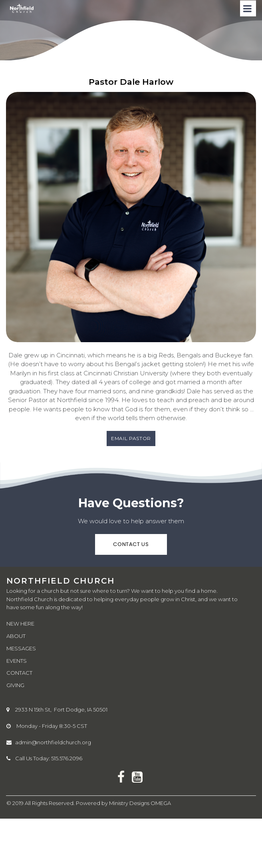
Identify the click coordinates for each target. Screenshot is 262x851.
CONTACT (19, 673)
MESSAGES (21, 648)
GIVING (15, 685)
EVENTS (16, 661)
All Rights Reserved (49, 803)
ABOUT (16, 636)
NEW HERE (20, 623)
